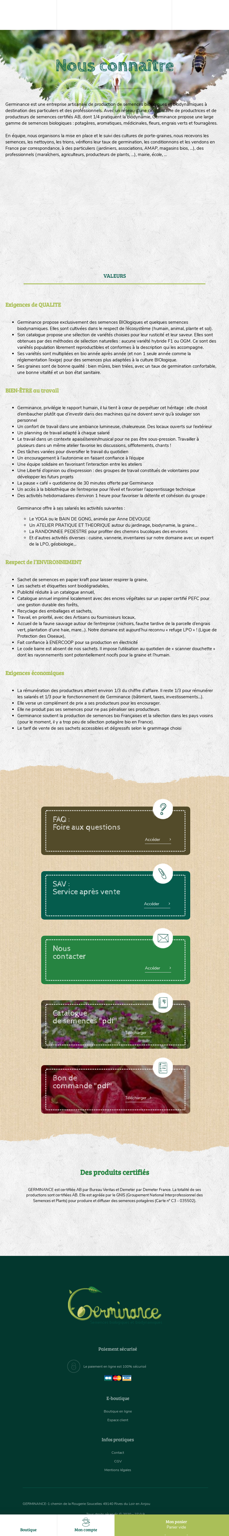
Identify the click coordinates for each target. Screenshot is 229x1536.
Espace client (118, 1420)
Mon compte (86, 1525)
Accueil (100, 46)
